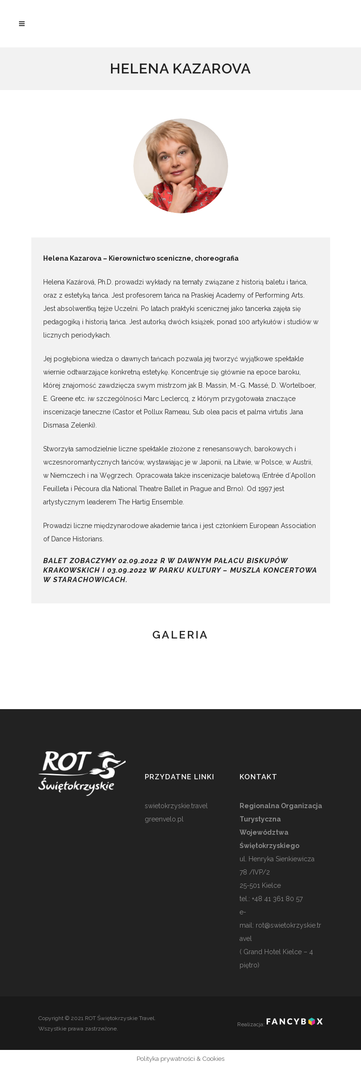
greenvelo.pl (164, 819)
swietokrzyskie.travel (176, 806)
